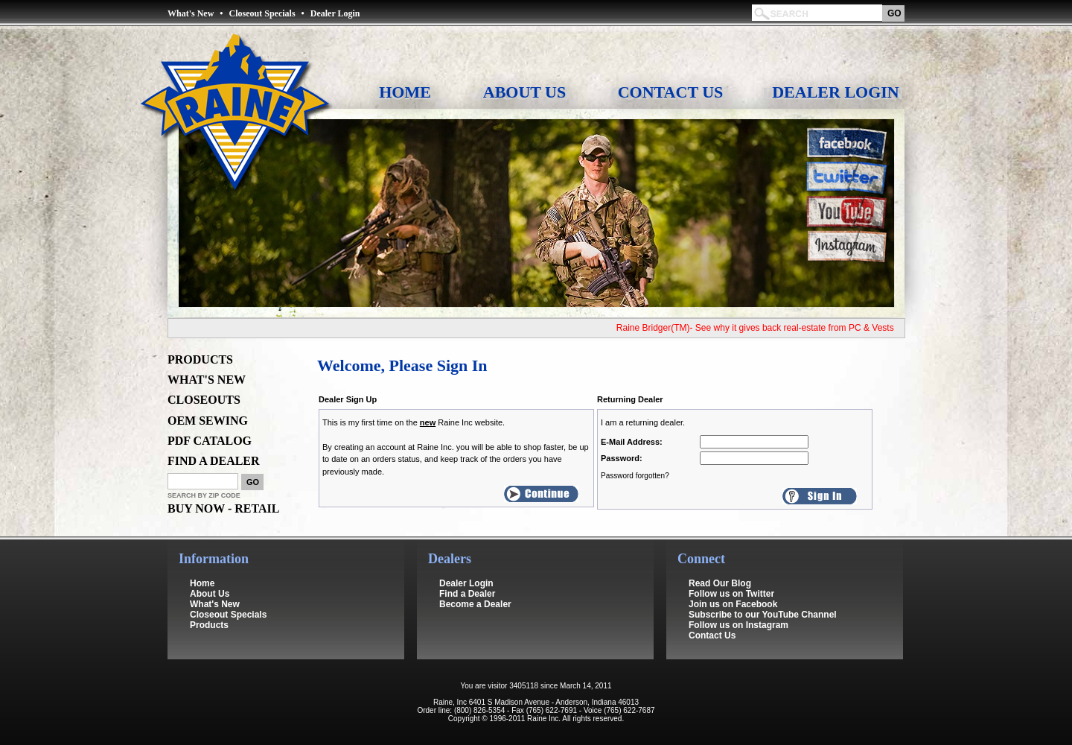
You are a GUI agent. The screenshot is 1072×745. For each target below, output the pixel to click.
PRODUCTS (200, 359)
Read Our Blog (720, 583)
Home (405, 92)
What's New (191, 13)
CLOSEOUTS (204, 399)
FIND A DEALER (214, 460)
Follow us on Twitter (731, 594)
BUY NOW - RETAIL (223, 508)
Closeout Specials (262, 13)
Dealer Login (335, 13)
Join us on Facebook (733, 604)
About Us (524, 92)
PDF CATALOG (210, 440)
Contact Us (671, 92)
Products (209, 625)
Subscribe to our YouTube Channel (763, 614)
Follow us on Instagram (738, 625)
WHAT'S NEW (207, 379)
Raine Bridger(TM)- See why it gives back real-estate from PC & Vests (760, 328)
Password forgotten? (635, 476)
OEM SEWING (208, 420)
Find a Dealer (467, 594)
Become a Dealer (475, 604)
